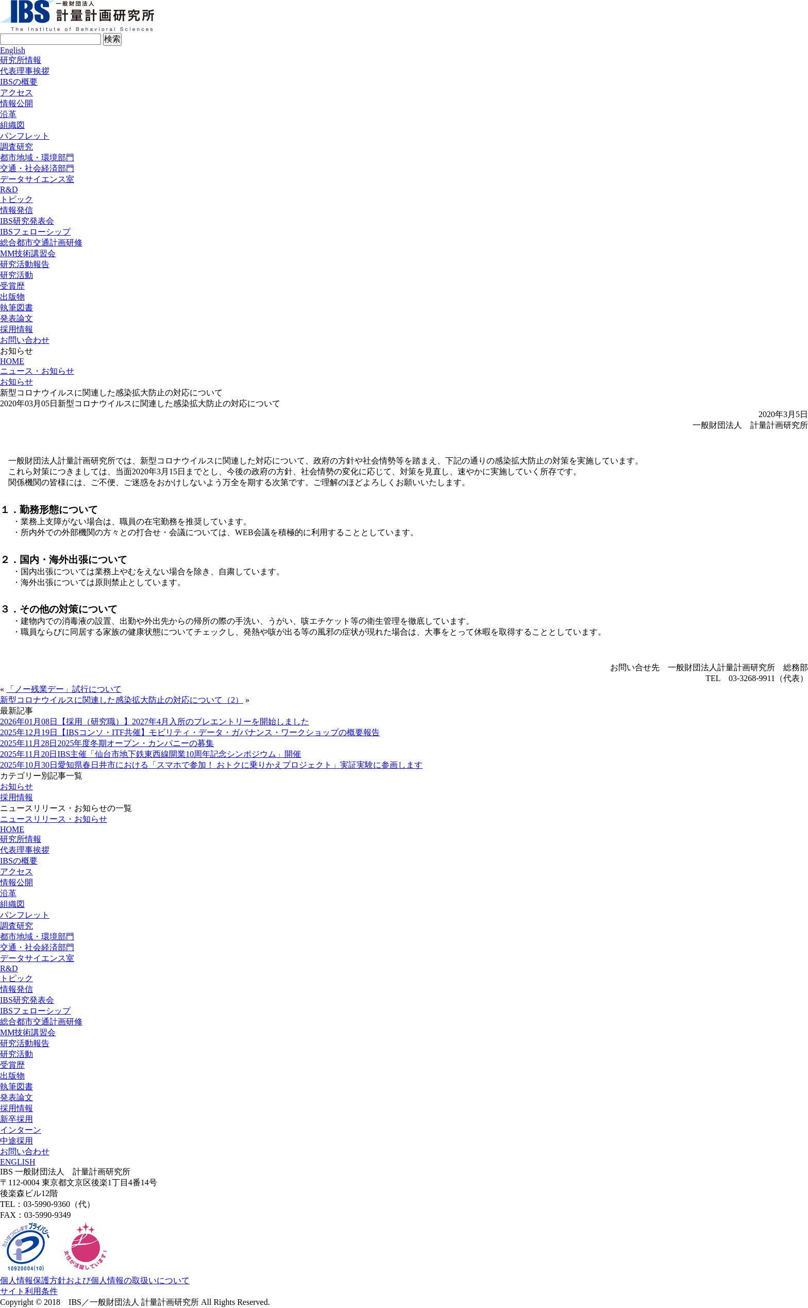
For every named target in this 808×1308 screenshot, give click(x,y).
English (12, 50)
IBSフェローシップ (35, 231)
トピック (16, 199)
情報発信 (16, 210)
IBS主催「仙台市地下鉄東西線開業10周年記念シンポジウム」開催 (150, 754)
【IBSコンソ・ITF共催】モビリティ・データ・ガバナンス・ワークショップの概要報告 (190, 732)
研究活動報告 (24, 264)
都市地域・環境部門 (37, 157)
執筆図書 (16, 307)
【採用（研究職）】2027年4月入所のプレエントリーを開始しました (154, 721)
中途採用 (16, 1140)
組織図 (12, 125)
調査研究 (16, 146)
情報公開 (16, 103)
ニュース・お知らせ (37, 371)
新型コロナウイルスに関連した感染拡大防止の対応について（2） (121, 700)
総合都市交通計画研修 (41, 242)
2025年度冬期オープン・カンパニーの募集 (107, 743)
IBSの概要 (19, 81)
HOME (12, 361)
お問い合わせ (24, 340)
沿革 (8, 114)
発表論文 (16, 318)
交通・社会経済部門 (37, 168)
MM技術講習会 (28, 253)
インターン (20, 1129)
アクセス (16, 92)
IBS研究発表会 (27, 221)
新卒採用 (16, 1119)
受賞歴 (12, 286)
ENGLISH (17, 1161)
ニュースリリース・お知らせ (53, 819)
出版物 (12, 296)
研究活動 (16, 275)
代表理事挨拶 (24, 71)
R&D (9, 189)
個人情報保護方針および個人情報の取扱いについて (95, 1280)
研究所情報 (20, 60)
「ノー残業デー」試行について (64, 689)
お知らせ (16, 381)
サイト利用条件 (29, 1291)
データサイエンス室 (37, 179)
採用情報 (16, 329)
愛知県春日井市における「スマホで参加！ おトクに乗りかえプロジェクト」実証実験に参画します (211, 764)
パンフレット (24, 135)
